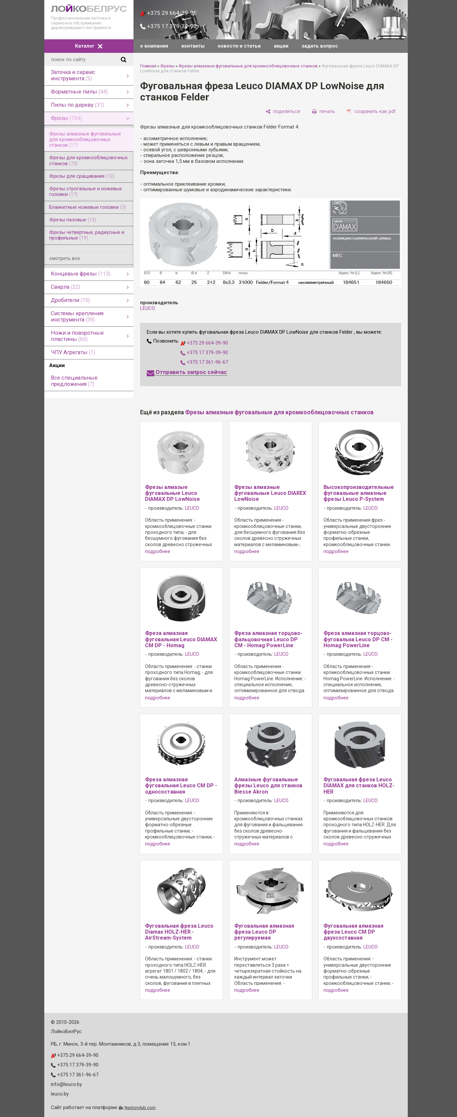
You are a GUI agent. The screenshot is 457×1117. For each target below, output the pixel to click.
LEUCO (147, 308)
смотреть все (64, 258)
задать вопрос (320, 46)
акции (281, 46)
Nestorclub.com (140, 1107)
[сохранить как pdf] (371, 112)
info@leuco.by (66, 1084)
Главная (148, 65)
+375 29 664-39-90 (168, 13)
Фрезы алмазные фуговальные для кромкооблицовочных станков (248, 65)
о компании (154, 46)
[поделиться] (282, 112)
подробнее (157, 551)
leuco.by (60, 1094)
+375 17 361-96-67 (204, 362)
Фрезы (167, 65)
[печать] (323, 112)
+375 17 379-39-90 (168, 26)
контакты (193, 46)
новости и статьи (239, 46)
